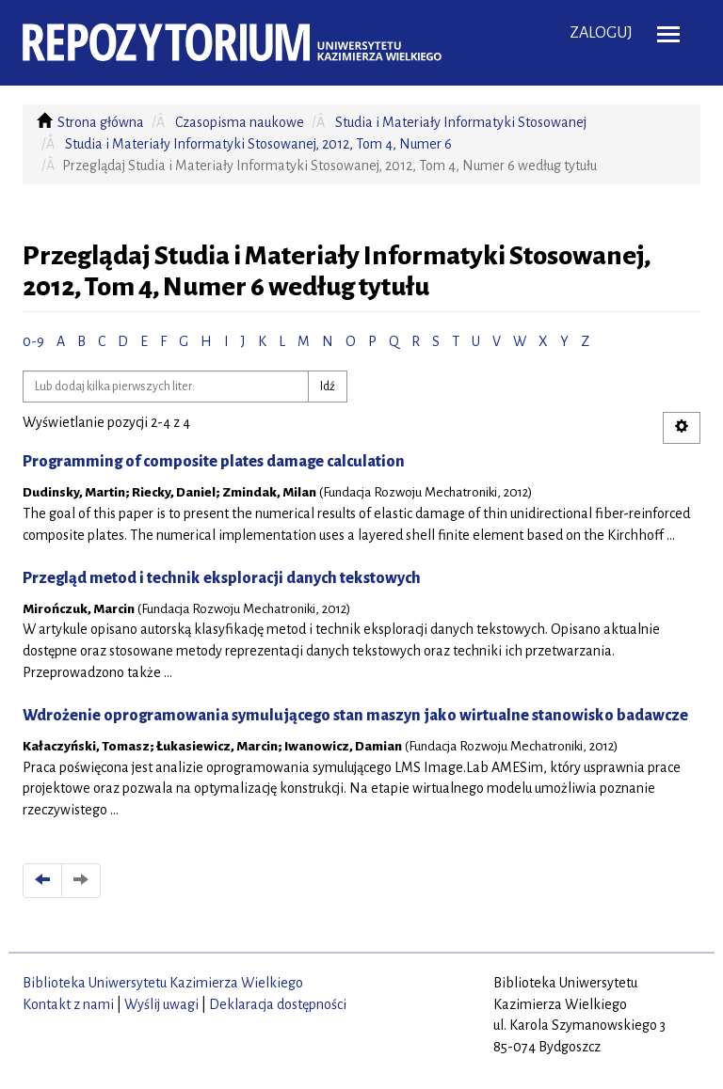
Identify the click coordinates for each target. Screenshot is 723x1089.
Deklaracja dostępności (277, 1004)
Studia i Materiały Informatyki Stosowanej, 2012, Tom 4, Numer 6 (258, 143)
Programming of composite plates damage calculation (214, 461)
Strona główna (100, 122)
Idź (327, 386)
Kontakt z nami (68, 1004)
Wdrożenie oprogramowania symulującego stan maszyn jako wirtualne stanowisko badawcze (355, 715)
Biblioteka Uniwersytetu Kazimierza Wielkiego (163, 982)
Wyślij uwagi (161, 1004)
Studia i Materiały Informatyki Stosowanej (460, 122)
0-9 (33, 341)
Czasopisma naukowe (239, 122)
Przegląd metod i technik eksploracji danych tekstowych (222, 578)
